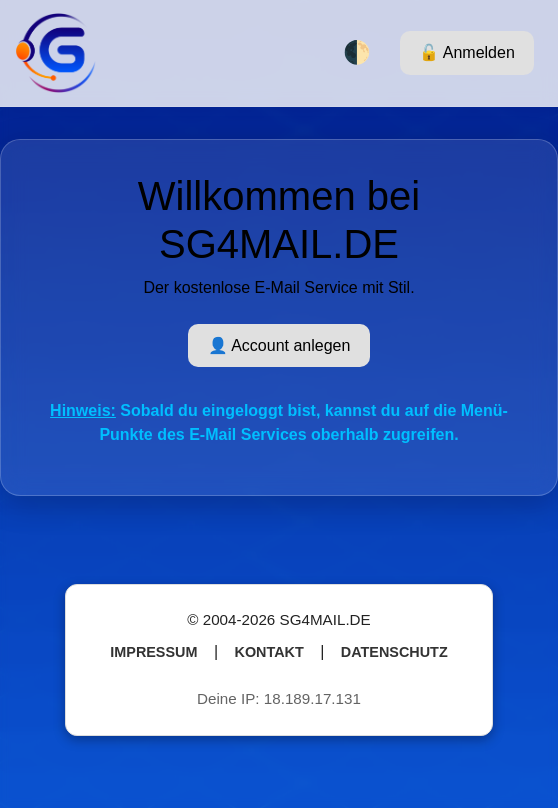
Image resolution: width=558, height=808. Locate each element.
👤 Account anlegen (279, 345)
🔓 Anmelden (467, 52)
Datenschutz (394, 652)
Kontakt (269, 652)
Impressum (153, 652)
